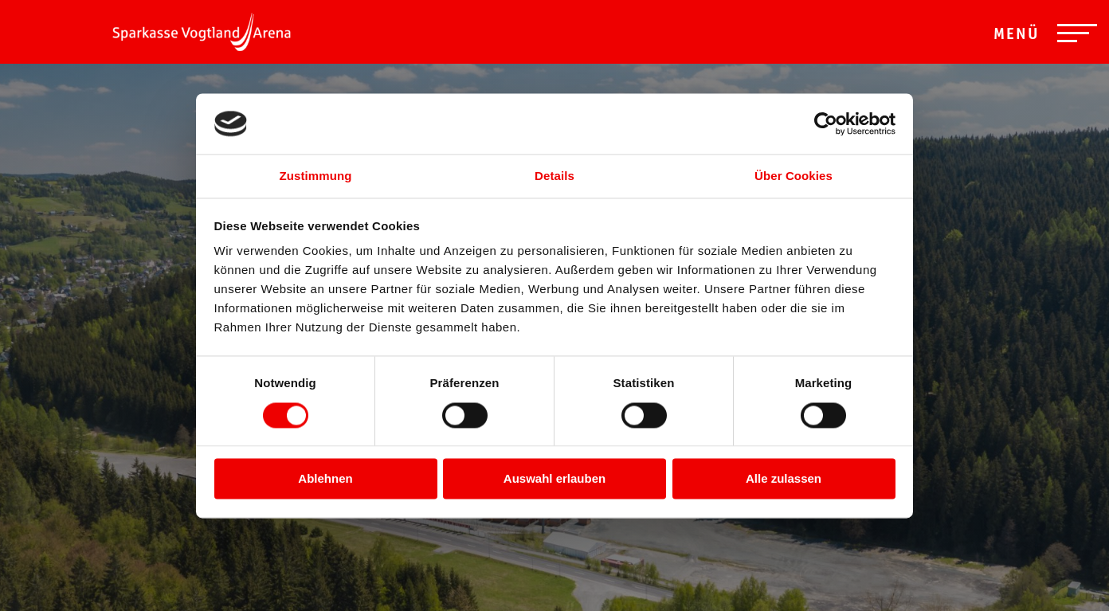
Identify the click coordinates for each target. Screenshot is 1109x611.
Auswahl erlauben (554, 479)
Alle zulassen (783, 479)
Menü (1016, 36)
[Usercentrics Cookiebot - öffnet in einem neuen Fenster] (825, 123)
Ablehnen (325, 479)
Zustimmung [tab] (316, 176)
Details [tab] (554, 176)
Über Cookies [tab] (793, 176)
